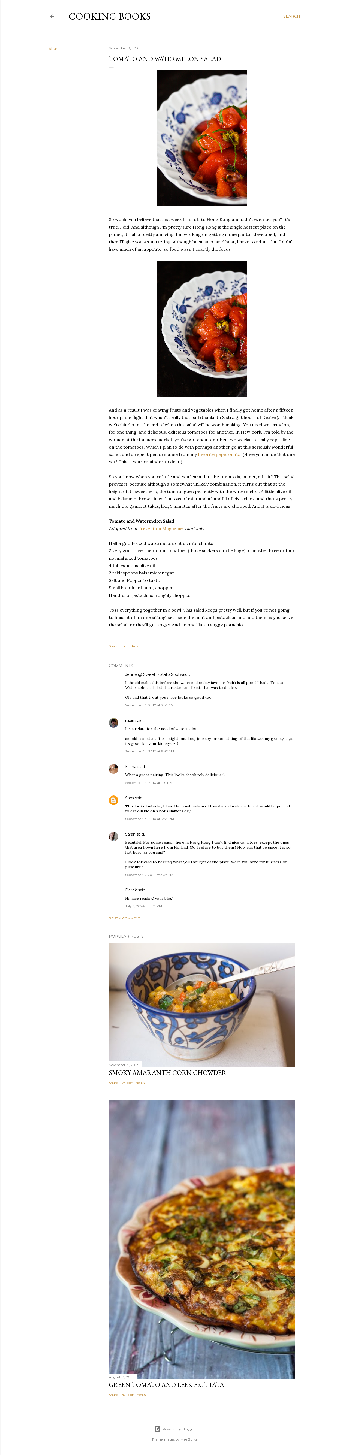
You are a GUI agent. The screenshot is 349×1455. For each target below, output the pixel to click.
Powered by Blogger (174, 1429)
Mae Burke (188, 1439)
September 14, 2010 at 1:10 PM (149, 783)
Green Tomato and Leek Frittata (166, 1384)
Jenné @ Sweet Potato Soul (152, 674)
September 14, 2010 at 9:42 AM (149, 751)
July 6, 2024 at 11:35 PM (143, 906)
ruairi (129, 720)
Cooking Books (109, 16)
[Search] (291, 16)
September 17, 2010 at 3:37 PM (149, 875)
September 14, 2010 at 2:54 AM (149, 705)
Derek (131, 890)
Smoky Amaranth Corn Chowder (167, 1072)
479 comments (134, 1395)
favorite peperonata (219, 454)
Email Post (130, 646)
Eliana (130, 766)
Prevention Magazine (160, 528)
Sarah (130, 834)
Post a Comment (124, 918)
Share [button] (54, 48)
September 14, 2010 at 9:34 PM (149, 819)
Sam (129, 797)
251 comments (133, 1083)
